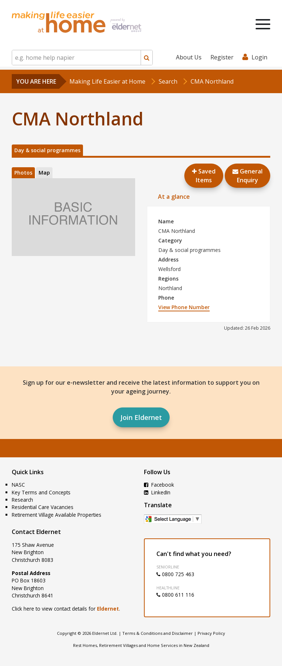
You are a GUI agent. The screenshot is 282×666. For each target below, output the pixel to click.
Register (222, 57)
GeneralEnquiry (247, 175)
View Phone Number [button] (184, 307)
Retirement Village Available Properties (56, 514)
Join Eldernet (141, 417)
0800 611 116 (175, 594)
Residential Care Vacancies (42, 507)
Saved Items (204, 175)
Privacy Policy (211, 633)
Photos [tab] (23, 172)
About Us (189, 57)
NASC (18, 484)
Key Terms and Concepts (41, 492)
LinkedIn (157, 492)
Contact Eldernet (36, 532)
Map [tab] (44, 172)
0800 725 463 (175, 574)
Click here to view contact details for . (66, 608)
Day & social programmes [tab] (47, 150)
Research (22, 499)
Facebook (159, 484)
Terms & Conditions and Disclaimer (157, 633)
